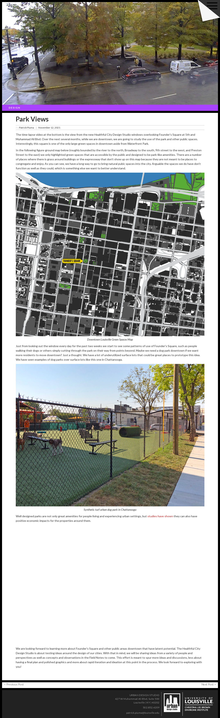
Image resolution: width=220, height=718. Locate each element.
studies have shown (160, 516)
